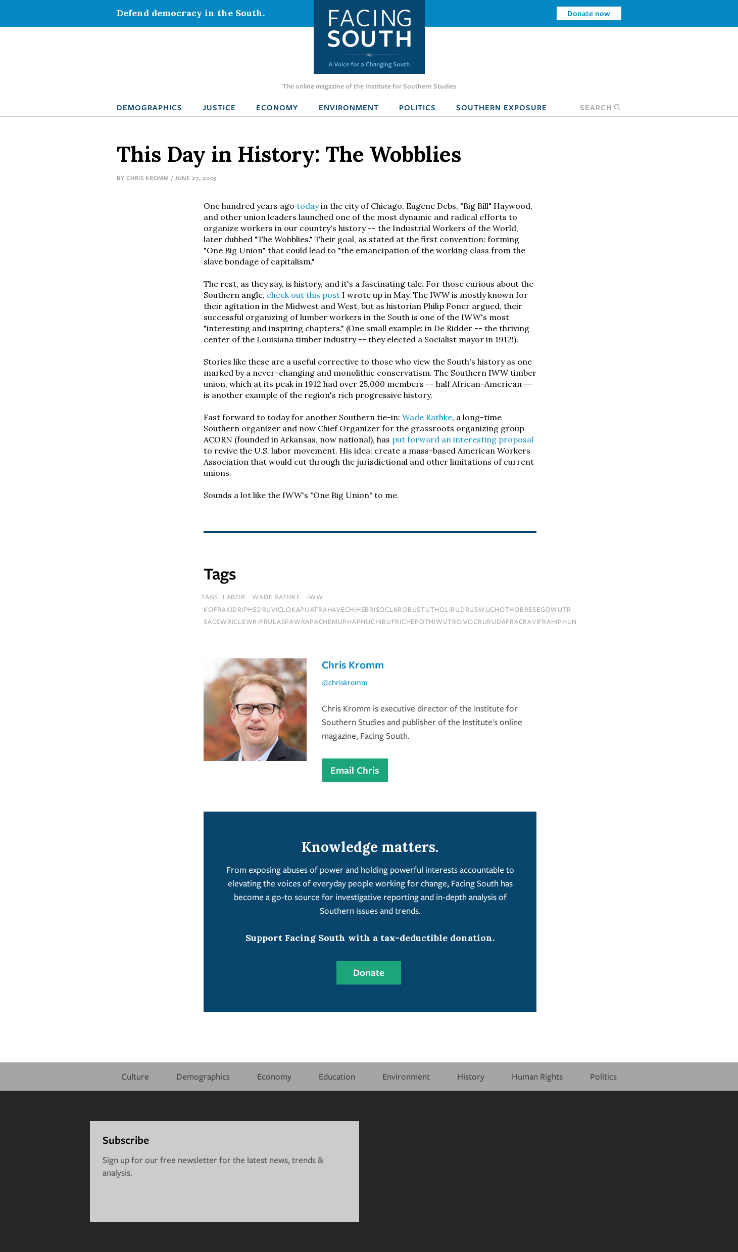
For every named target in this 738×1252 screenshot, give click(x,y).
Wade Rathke (427, 417)
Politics (417, 107)
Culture (135, 1076)
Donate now (588, 13)
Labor (234, 596)
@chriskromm (345, 682)
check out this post (303, 295)
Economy (277, 107)
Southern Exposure (501, 107)
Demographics (149, 107)
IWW (315, 596)
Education (337, 1076)
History (470, 1076)
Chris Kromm (147, 178)
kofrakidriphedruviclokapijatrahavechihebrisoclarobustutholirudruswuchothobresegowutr (387, 609)
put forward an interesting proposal (462, 439)
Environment (349, 107)
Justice (219, 107)
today (308, 206)
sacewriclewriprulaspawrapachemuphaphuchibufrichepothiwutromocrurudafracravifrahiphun (390, 621)
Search (600, 107)
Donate (368, 972)
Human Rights (537, 1076)
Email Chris (354, 770)
